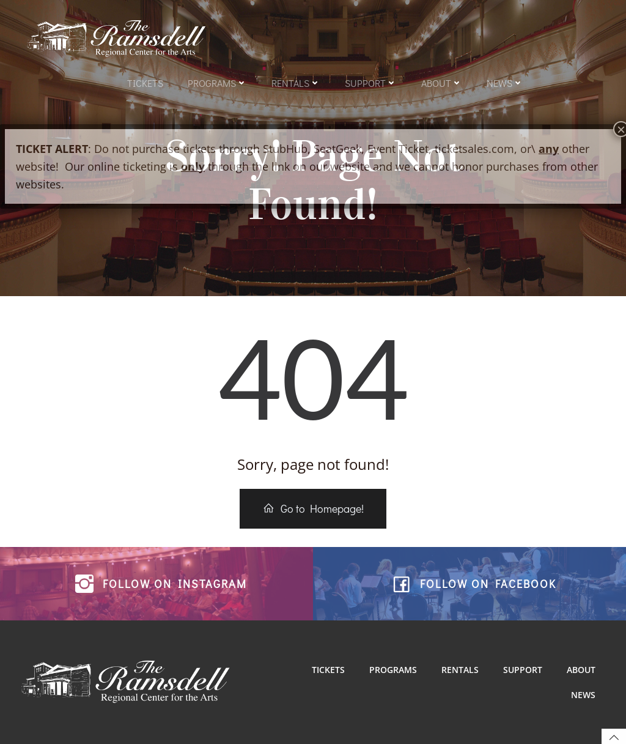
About (441, 82)
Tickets (145, 82)
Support (371, 82)
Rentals (295, 82)
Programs (217, 82)
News (505, 82)
